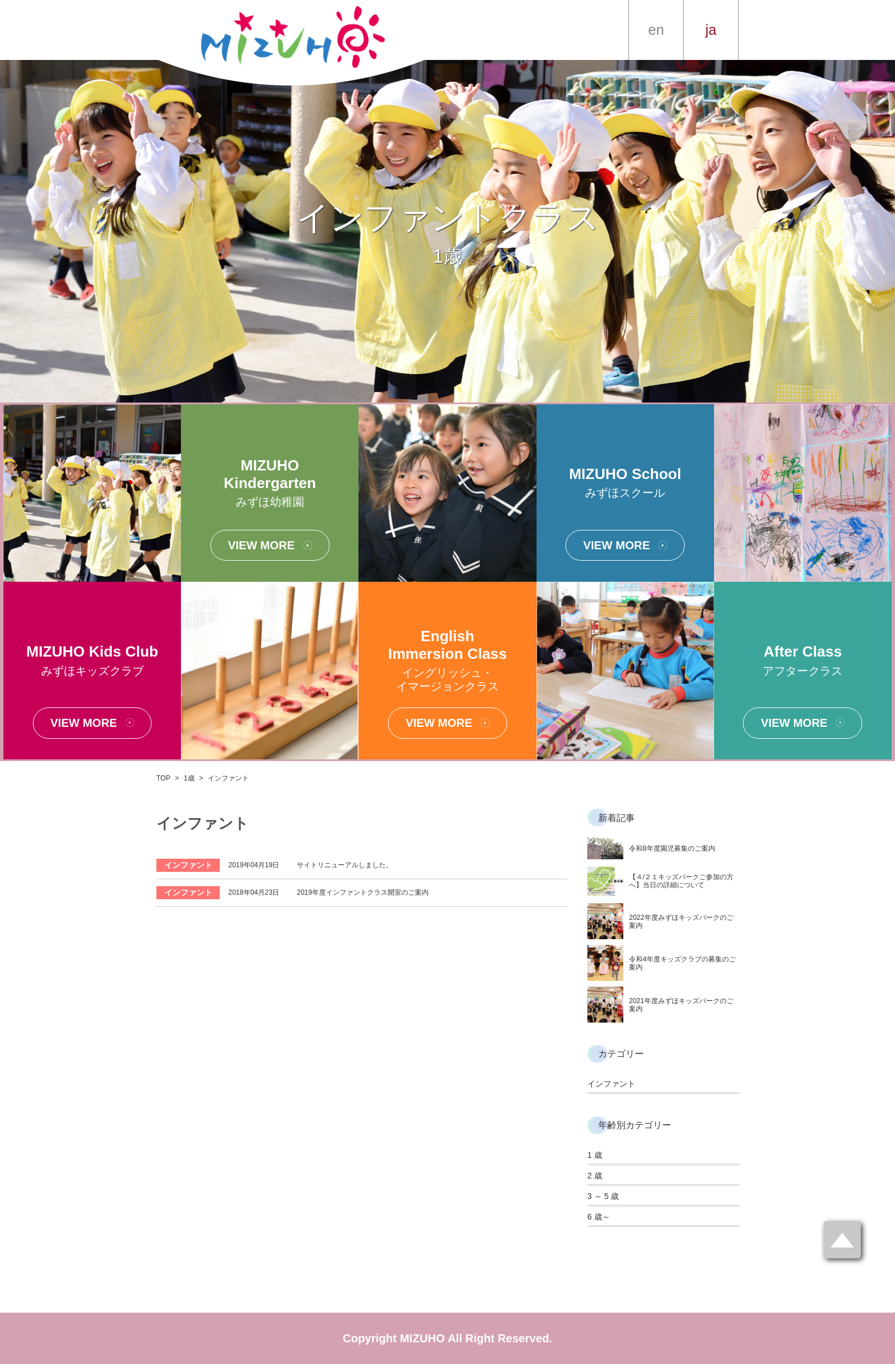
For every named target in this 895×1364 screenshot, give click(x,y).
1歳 (189, 778)
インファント (611, 1083)
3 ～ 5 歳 (603, 1196)
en (656, 30)
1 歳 (594, 1155)
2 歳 (594, 1175)
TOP (163, 778)
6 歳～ (598, 1216)
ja (710, 30)
